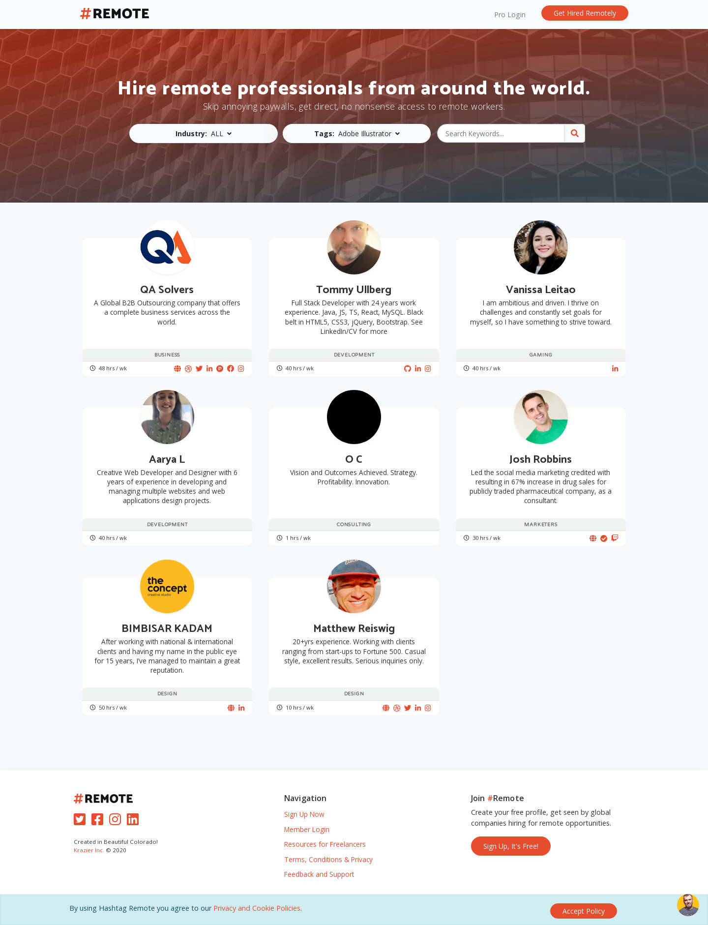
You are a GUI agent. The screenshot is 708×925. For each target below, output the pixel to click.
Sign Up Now (304, 814)
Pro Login (510, 14)
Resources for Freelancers (325, 844)
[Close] (583, 911)
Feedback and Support (319, 874)
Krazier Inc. (89, 850)
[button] (205, 133)
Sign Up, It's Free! (510, 846)
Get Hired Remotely (585, 13)
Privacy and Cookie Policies (256, 910)
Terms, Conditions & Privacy (328, 859)
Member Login (306, 829)
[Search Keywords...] (501, 133)
